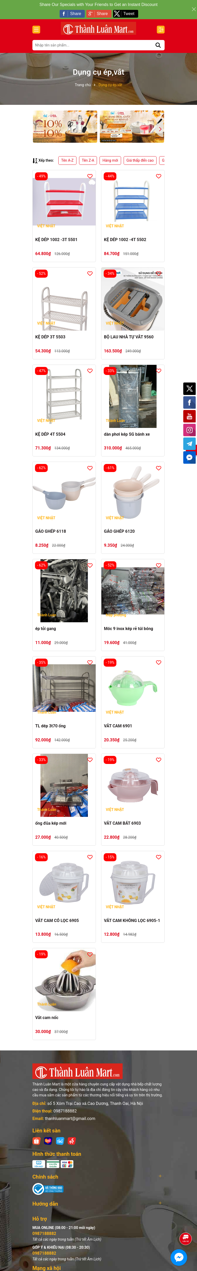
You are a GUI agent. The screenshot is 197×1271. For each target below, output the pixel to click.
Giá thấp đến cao (140, 160)
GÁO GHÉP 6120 (119, 531)
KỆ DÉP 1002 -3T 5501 (56, 239)
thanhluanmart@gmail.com (70, 1118)
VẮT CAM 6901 (118, 725)
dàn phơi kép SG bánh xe (127, 434)
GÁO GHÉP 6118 (50, 531)
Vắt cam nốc (46, 1017)
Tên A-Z (67, 160)
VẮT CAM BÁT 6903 (122, 823)
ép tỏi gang (45, 628)
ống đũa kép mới (50, 823)
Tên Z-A (88, 160)
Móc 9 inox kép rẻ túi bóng (128, 628)
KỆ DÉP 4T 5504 (50, 434)
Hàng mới (110, 160)
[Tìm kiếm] (158, 45)
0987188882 (65, 1111)
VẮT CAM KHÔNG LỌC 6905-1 (132, 920)
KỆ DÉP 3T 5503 (50, 336)
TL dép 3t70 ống (50, 725)
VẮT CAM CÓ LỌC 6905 (57, 920)
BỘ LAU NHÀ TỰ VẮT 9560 (128, 336)
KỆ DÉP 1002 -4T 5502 (125, 239)
